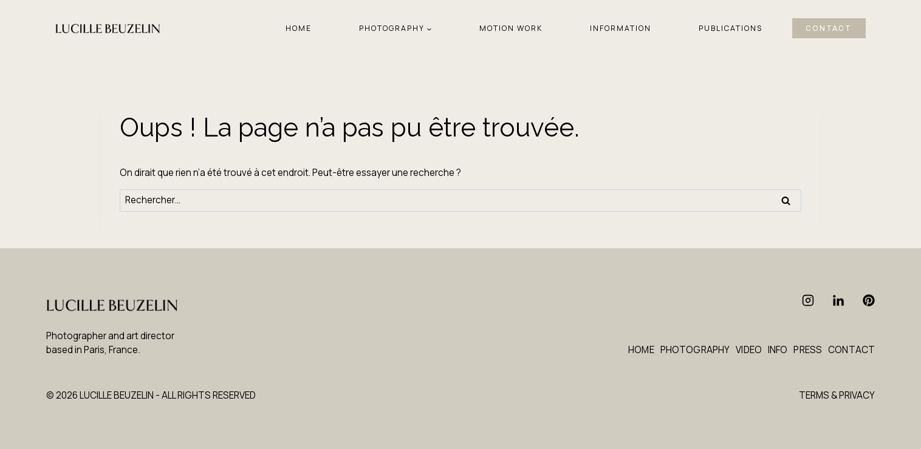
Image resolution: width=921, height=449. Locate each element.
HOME (299, 28)
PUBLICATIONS (730, 28)
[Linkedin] (838, 300)
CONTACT (829, 28)
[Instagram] (808, 300)
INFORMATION (620, 28)
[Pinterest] (869, 300)
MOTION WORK (511, 28)
